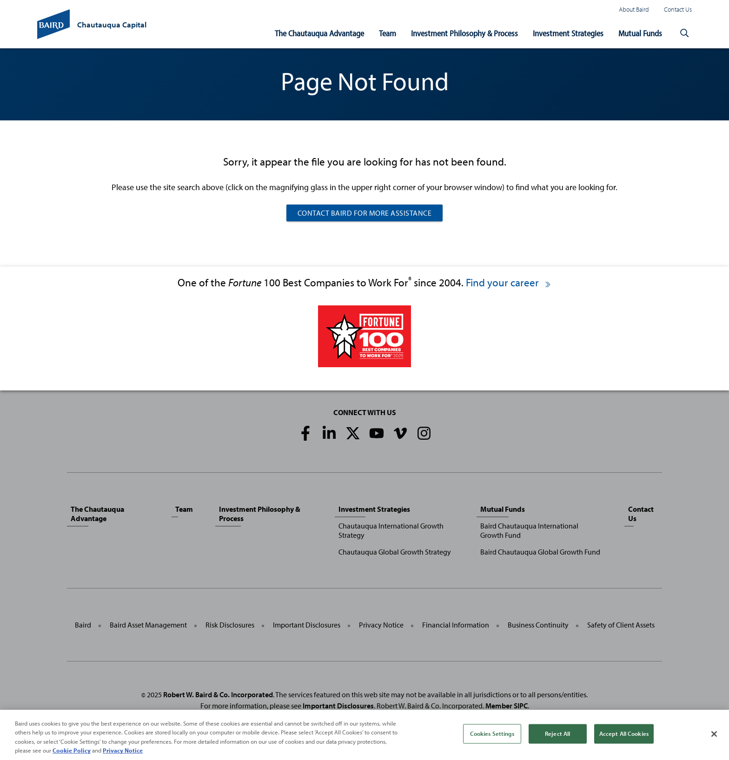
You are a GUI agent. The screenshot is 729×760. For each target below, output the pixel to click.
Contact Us (678, 9)
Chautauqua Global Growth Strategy (394, 551)
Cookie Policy (72, 750)
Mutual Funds (640, 33)
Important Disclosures (306, 624)
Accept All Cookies (624, 733)
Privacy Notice (381, 624)
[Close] (714, 734)
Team (387, 33)
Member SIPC (506, 705)
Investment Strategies (568, 33)
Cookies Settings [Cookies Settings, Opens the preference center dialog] (492, 733)
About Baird (634, 9)
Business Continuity (538, 624)
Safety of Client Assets (621, 624)
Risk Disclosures (229, 624)
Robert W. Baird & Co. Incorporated (218, 694)
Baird (83, 624)
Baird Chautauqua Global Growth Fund (540, 551)
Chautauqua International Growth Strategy (391, 530)
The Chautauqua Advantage (319, 33)
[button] (684, 33)
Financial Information (455, 624)
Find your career (509, 282)
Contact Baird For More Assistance (365, 213)
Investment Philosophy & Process (464, 33)
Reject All (557, 733)
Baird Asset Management (148, 624)
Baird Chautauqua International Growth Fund (529, 530)
